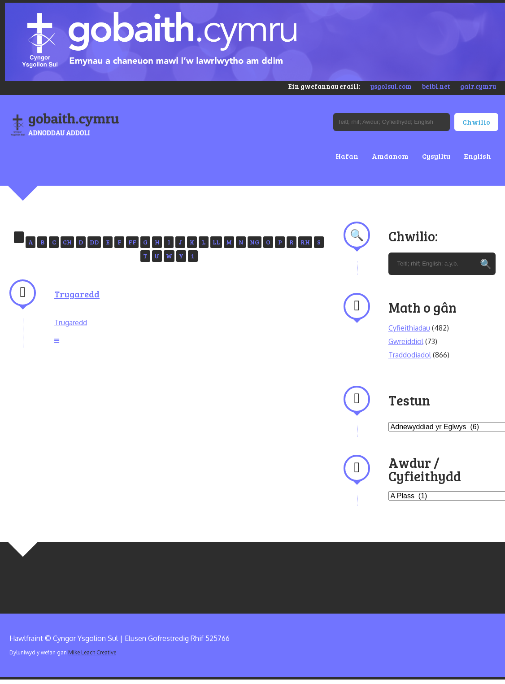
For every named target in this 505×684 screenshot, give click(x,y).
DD (94, 242)
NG (254, 242)
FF (132, 242)
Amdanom (390, 156)
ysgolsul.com (391, 86)
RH (305, 242)
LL (216, 242)
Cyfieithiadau (409, 327)
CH (67, 242)
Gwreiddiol (405, 341)
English (477, 156)
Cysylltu (436, 156)
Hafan (346, 156)
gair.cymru (478, 86)
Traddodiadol (409, 354)
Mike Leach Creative (92, 652)
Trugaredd (77, 294)
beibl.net (436, 86)
